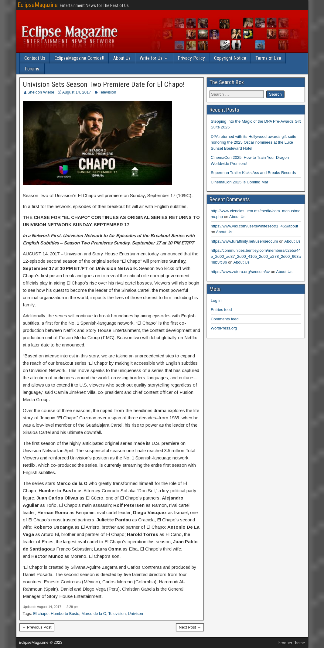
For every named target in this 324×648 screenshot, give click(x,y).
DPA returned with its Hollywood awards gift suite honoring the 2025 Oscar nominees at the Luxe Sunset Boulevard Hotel (253, 142)
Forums (32, 69)
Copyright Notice (230, 58)
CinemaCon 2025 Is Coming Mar (239, 182)
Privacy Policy (191, 58)
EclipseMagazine (38, 5)
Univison (135, 613)
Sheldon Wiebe (41, 92)
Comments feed (225, 319)
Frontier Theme (291, 643)
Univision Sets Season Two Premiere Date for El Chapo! (104, 84)
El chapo (41, 613)
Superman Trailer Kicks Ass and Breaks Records (253, 172)
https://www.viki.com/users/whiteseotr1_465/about (254, 226)
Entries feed (221, 309)
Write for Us (151, 58)
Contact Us (34, 58)
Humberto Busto (65, 613)
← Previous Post (37, 627)
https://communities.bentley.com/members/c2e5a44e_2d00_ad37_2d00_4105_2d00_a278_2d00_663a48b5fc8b (256, 256)
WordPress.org (224, 328)
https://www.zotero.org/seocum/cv (240, 271)
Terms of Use (268, 58)
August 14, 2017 (76, 92)
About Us (122, 58)
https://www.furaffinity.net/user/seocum (244, 241)
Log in (216, 300)
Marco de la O (93, 613)
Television (107, 92)
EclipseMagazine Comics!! (79, 58)
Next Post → (190, 627)
